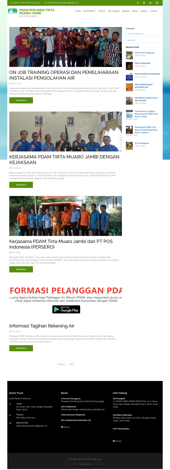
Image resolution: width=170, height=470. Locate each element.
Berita (135, 11)
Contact (153, 11)
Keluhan (126, 11)
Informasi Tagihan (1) (135, 34)
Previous (61, 365)
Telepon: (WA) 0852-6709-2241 (25, 3)
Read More (22, 100)
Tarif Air (101, 11)
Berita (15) (130, 40)
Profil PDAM (88, 11)
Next (71, 365)
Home (78, 11)
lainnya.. (65, 428)
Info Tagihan (114, 11)
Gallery (144, 11)
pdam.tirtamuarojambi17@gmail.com (62, 3)
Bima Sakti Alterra (87, 465)
